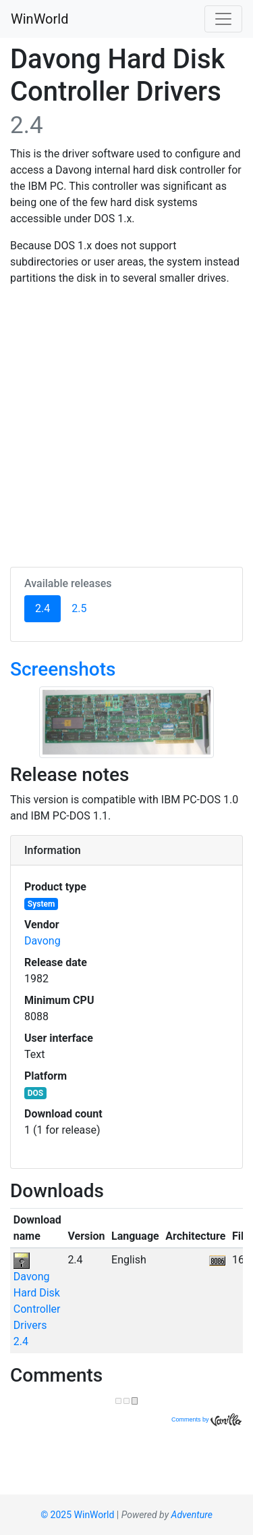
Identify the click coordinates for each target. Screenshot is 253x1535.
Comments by (206, 1419)
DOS (35, 1093)
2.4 (48, 607)
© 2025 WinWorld (77, 1514)
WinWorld (39, 19)
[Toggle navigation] (223, 18)
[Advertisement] (126, 424)
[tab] (126, 850)
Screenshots (62, 669)
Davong (42, 940)
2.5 (79, 608)
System (41, 904)
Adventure (192, 1514)
